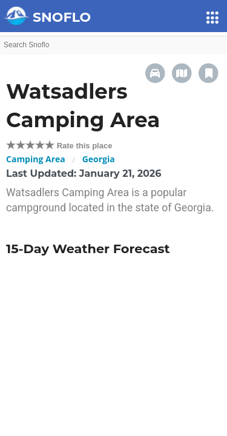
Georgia (98, 159)
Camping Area (35, 159)
